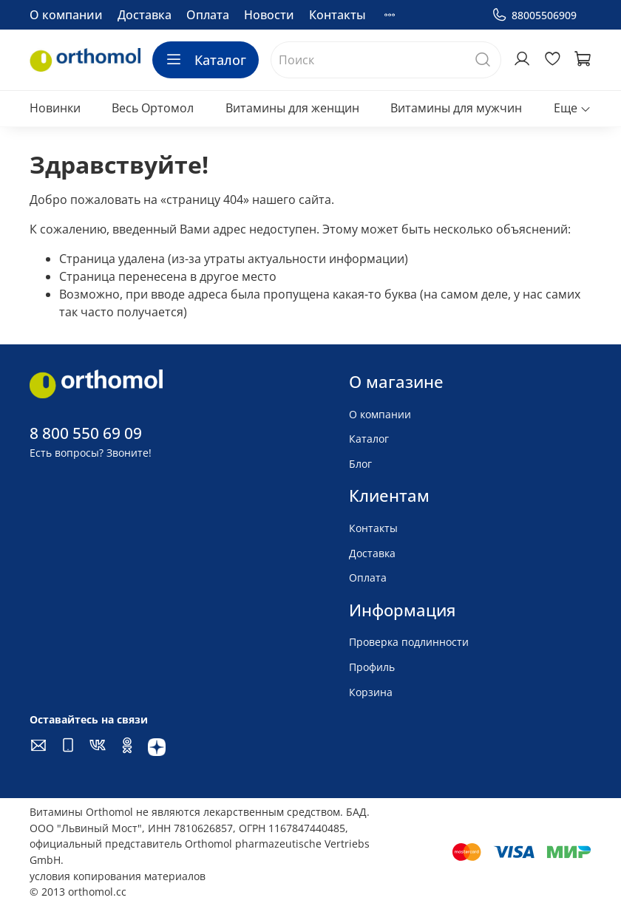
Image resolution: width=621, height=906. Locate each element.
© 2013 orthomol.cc (78, 892)
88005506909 (534, 15)
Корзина (371, 692)
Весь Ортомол (153, 108)
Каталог (205, 60)
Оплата (207, 15)
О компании (66, 15)
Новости (269, 15)
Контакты (337, 15)
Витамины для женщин (292, 108)
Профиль (372, 667)
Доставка (145, 15)
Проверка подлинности (409, 642)
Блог (360, 464)
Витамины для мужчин (456, 108)
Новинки (55, 108)
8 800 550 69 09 (86, 433)
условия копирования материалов (118, 876)
